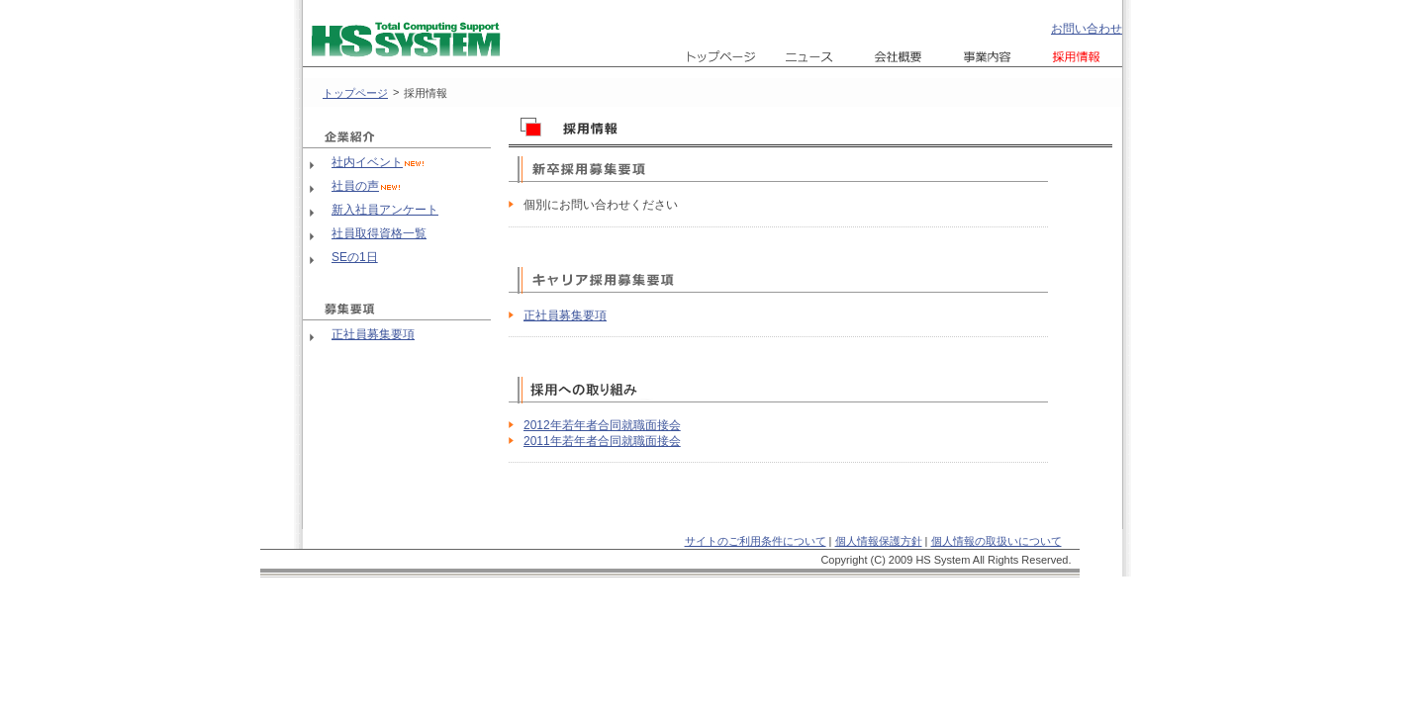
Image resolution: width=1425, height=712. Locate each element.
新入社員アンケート (385, 210)
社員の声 (355, 186)
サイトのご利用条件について (755, 541)
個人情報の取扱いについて (996, 541)
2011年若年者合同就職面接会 (602, 441)
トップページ (355, 93)
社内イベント (367, 162)
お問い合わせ (1086, 29)
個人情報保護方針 (878, 541)
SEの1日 (355, 257)
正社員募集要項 (373, 334)
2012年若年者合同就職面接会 (602, 425)
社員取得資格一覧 (379, 233)
